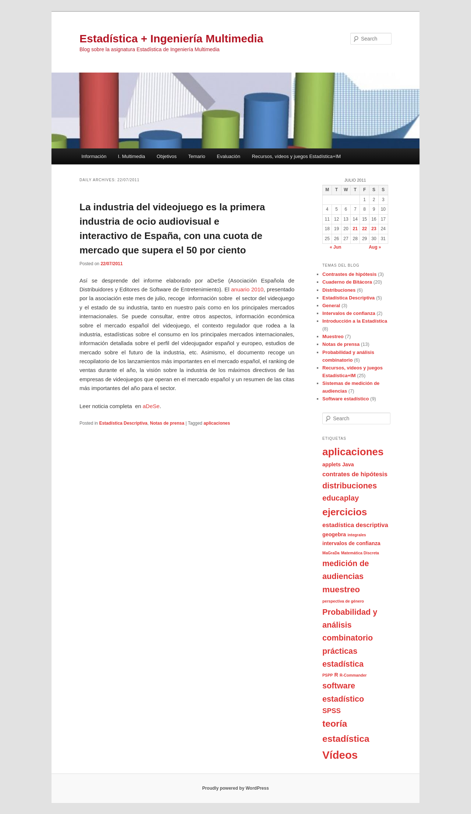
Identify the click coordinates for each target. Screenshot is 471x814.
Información (93, 156)
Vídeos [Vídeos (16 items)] (340, 755)
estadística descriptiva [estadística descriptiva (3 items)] (355, 525)
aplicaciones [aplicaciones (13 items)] (352, 451)
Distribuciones (338, 290)
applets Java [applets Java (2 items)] (338, 464)
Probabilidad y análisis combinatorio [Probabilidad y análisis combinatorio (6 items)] (349, 625)
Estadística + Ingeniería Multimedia (171, 38)
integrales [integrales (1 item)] (356, 535)
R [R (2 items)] (336, 675)
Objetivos (167, 156)
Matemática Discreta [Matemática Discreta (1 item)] (360, 553)
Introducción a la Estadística (354, 321)
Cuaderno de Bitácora (347, 282)
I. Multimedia (131, 156)
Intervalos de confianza (348, 313)
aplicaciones (216, 423)
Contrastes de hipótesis (349, 274)
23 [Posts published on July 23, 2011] (373, 228)
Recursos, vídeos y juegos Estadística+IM (296, 156)
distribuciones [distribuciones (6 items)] (349, 485)
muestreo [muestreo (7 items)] (341, 589)
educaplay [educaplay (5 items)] (340, 498)
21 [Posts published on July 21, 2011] (355, 228)
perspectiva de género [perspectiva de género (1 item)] (343, 601)
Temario (196, 156)
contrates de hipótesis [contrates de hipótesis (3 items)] (354, 474)
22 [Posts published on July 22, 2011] (364, 228)
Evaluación (228, 156)
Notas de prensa (167, 423)
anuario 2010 (247, 289)
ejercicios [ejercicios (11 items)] (344, 511)
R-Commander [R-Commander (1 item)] (353, 675)
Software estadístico (345, 398)
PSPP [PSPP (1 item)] (327, 675)
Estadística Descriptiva (123, 423)
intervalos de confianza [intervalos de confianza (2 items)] (351, 543)
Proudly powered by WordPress (235, 788)
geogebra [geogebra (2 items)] (334, 534)
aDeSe (150, 406)
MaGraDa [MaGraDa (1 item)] (331, 553)
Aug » (375, 247)
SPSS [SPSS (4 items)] (331, 711)
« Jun (335, 247)
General (331, 305)
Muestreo (333, 336)
